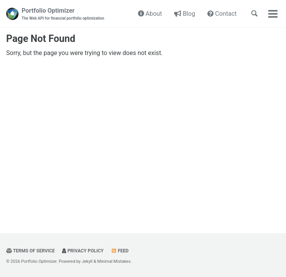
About (150, 13)
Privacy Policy (83, 251)
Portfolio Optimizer (63, 14)
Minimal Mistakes (114, 261)
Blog (184, 13)
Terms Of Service (30, 251)
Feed (120, 251)
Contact (222, 13)
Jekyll (87, 261)
